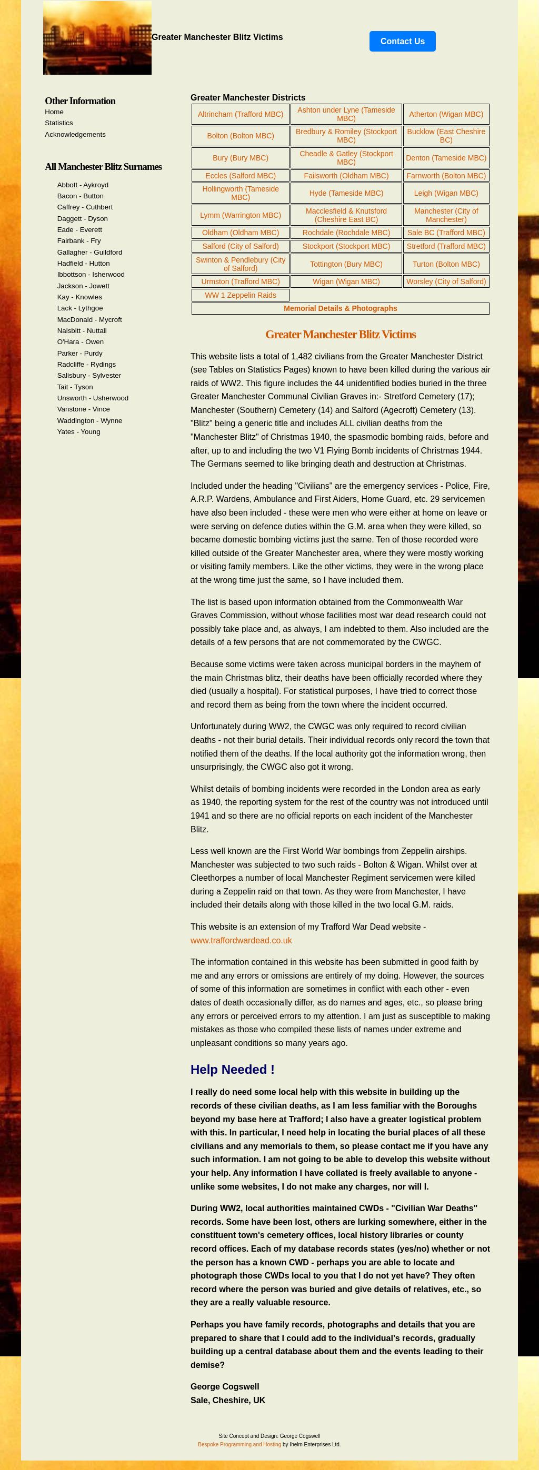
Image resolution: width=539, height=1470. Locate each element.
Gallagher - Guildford (90, 252)
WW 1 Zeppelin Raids (240, 295)
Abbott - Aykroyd (83, 185)
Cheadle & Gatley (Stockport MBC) (346, 157)
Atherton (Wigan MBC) (446, 114)
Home (54, 112)
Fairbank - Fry (79, 241)
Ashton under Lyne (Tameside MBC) (346, 114)
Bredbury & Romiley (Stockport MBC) (346, 135)
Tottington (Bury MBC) (346, 264)
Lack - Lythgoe (80, 308)
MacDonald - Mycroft (89, 320)
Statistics (59, 123)
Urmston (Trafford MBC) (241, 281)
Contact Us (403, 41)
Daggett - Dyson (82, 219)
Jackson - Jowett (83, 286)
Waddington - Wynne (90, 421)
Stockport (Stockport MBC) (347, 246)
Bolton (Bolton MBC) (240, 136)
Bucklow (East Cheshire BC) (446, 135)
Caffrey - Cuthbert (85, 207)
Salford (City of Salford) (240, 246)
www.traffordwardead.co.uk (241, 940)
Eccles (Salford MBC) (240, 176)
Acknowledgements (75, 134)
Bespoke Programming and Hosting (239, 1444)
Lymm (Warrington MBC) (240, 215)
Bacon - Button (80, 196)
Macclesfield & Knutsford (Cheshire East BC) (346, 215)
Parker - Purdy (80, 353)
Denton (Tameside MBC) (446, 158)
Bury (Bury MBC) (240, 158)
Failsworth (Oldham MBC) (346, 176)
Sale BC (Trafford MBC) (446, 232)
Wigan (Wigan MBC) (346, 281)
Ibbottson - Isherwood (91, 274)
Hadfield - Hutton (83, 263)
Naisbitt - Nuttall (82, 331)
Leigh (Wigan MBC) (446, 193)
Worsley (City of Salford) (446, 281)
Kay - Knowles (79, 297)
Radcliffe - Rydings (86, 364)
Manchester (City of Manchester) (446, 215)
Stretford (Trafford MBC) (446, 246)
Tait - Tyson (75, 387)
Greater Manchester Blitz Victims (163, 37)
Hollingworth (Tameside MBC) (240, 193)
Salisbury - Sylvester (89, 375)
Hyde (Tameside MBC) (347, 193)
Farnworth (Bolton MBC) (446, 176)
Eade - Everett (79, 230)
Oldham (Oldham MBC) (240, 232)
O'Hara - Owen (80, 342)
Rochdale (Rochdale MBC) (347, 232)
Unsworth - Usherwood (93, 398)
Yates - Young (79, 432)
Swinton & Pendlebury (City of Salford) (240, 264)
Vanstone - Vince (83, 409)
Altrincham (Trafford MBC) (241, 114)
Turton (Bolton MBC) (446, 264)
